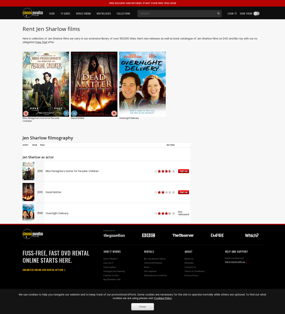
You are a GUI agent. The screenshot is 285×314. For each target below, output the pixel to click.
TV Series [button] (65, 13)
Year (34, 144)
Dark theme (246, 13)
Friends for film (111, 275)
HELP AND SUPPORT (236, 251)
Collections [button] (123, 13)
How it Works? (110, 258)
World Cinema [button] (83, 13)
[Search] (176, 13)
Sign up (184, 171)
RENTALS (149, 251)
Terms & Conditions (194, 271)
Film (42, 144)
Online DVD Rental (153, 262)
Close (142, 306)
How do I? (108, 262)
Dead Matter (77, 118)
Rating (171, 144)
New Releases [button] (104, 13)
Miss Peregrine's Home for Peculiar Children (41, 120)
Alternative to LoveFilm (155, 275)
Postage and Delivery (114, 271)
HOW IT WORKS (112, 251)
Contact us (190, 267)
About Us (189, 258)
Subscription (109, 267)
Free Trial (41, 42)
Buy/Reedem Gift (112, 279)
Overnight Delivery (129, 118)
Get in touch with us (235, 261)
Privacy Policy (191, 275)
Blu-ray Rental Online (154, 258)
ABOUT (188, 251)
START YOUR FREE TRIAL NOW (142, 3)
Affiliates (189, 262)
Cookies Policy (163, 298)
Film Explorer (150, 271)
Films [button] (52, 13)
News (147, 267)
